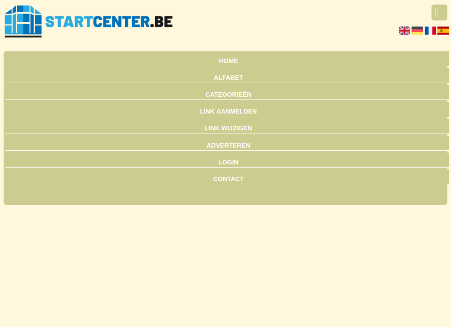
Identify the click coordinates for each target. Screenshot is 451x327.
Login (228, 162)
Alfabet (228, 77)
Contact (228, 179)
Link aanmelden (228, 111)
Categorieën (229, 94)
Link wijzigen (228, 128)
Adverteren (228, 145)
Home (228, 60)
